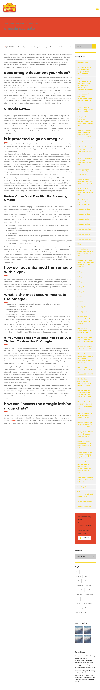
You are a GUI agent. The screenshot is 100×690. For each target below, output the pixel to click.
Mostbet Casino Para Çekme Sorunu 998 (84, 348)
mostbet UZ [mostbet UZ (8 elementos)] (89, 594)
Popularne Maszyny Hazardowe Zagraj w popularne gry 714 (84, 455)
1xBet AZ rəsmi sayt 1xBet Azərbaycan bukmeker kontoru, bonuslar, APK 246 (84, 134)
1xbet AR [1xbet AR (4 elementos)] (78, 576)
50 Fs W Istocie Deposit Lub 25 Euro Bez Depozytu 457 (84, 202)
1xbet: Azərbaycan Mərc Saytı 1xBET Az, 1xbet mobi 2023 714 (84, 181)
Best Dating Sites (83, 224)
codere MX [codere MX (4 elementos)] (79, 585)
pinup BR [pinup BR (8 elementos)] (78, 603)
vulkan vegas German (85, 501)
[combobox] (85, 556)
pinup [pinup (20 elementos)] (78, 599)
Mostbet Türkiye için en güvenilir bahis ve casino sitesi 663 (84, 415)
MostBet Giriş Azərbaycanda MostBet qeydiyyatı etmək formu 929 (84, 382)
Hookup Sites (82, 312)
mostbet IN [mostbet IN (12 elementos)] (89, 590)
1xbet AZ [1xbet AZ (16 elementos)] (86, 576)
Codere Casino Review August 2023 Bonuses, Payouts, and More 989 (85, 252)
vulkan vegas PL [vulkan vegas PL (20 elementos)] (81, 612)
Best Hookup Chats (84, 229)
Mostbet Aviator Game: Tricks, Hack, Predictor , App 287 (84, 330)
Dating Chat (81, 287)
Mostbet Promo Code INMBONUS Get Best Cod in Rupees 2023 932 (85, 405)
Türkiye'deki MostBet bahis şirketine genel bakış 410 (85, 480)
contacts (84, 538)
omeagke (12, 421)
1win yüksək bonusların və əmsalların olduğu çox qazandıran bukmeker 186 (85, 121)
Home (6, 23)
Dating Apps (81, 282)
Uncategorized (82, 487)
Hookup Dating (82, 307)
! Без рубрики (82, 62)
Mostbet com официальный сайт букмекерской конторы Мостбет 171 (85, 371)
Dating (79, 272)
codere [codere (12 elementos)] (78, 581)
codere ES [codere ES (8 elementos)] (86, 581)
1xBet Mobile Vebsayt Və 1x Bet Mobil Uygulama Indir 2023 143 (85, 150)
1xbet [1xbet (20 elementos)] (89, 572)
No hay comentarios (64, 47)
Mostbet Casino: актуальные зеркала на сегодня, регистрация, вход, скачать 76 (85, 358)
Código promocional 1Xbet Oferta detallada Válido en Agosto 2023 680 (85, 264)
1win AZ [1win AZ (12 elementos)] (83, 572)
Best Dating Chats (84, 214)
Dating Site (81, 292)
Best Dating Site (83, 219)
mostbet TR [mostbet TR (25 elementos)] (79, 594)
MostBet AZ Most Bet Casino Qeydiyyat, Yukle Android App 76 (85, 340)
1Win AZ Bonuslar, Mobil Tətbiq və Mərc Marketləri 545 (85, 110)
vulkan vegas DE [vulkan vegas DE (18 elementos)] (81, 608)
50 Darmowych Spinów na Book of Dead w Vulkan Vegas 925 (85, 191)
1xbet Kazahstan (83, 142)
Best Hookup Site (83, 234)
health (79, 297)
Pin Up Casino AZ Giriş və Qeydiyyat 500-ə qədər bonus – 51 (85, 434)
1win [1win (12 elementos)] (77, 572)
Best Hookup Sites (84, 239)
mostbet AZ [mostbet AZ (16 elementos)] (80, 590)
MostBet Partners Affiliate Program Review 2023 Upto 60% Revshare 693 (84, 394)
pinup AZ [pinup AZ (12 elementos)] (85, 599)
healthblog (81, 302)
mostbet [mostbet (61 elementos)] (88, 585)
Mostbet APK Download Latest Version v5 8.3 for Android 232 (83, 320)
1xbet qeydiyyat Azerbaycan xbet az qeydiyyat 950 (84, 172)
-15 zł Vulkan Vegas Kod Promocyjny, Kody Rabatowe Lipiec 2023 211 (84, 71)
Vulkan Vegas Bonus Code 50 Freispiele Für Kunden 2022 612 (85, 494)
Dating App (81, 277)
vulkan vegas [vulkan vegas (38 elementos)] (88, 603)
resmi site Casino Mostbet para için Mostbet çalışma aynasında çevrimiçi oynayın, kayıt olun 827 (84, 467)
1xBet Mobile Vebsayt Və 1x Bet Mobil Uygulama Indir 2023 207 (85, 161)
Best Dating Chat (83, 209)
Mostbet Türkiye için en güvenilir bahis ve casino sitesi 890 (84, 425)
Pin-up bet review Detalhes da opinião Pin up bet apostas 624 (84, 444)
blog (79, 244)
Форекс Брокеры (84, 506)
